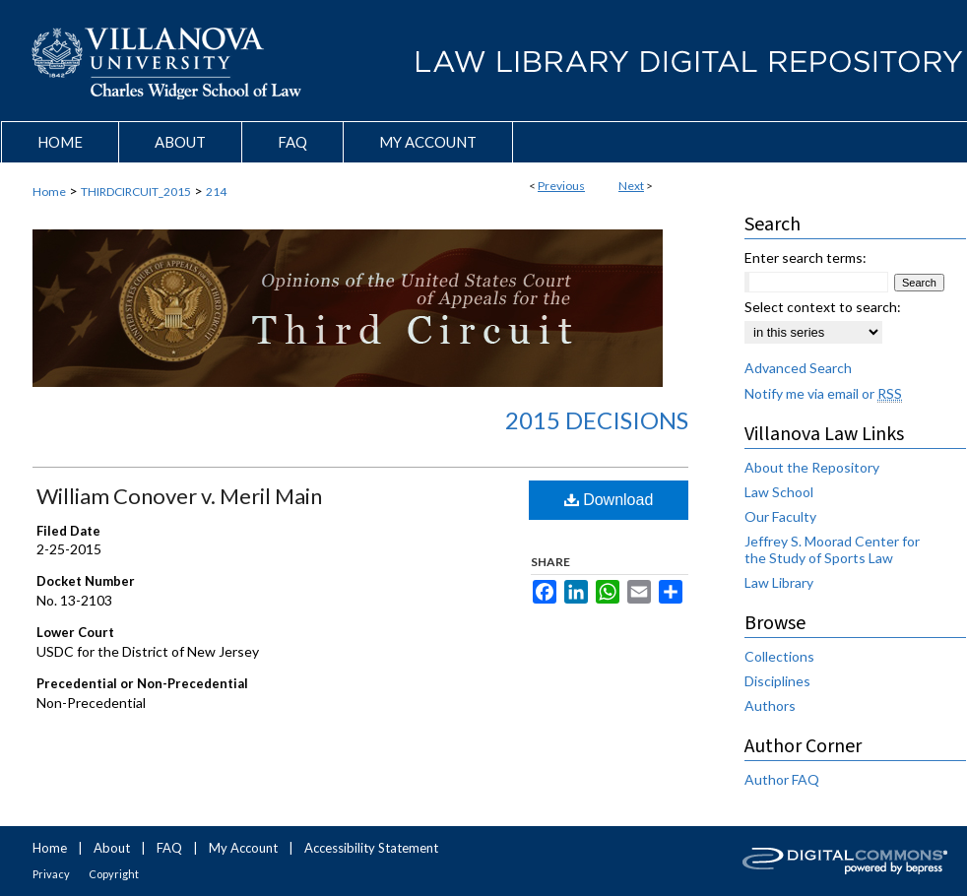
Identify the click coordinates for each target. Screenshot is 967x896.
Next (631, 185)
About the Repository (811, 467)
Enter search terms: (805, 257)
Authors (770, 705)
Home (49, 191)
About (112, 848)
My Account (243, 848)
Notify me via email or (823, 393)
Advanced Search (798, 367)
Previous (561, 185)
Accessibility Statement (371, 848)
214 (216, 191)
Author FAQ (781, 779)
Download (609, 499)
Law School (778, 491)
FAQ (169, 848)
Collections (779, 656)
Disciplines (777, 680)
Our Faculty (780, 516)
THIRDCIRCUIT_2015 (136, 191)
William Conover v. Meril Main (179, 495)
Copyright (114, 873)
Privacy (51, 873)
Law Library (778, 582)
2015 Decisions (596, 420)
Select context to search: (822, 306)
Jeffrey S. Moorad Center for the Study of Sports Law (832, 549)
